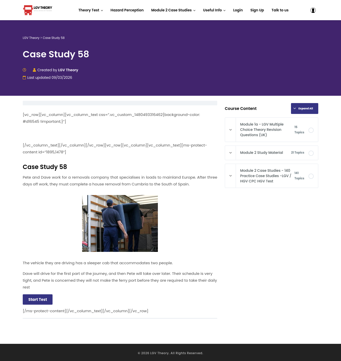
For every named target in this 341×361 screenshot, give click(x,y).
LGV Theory (159, 351)
